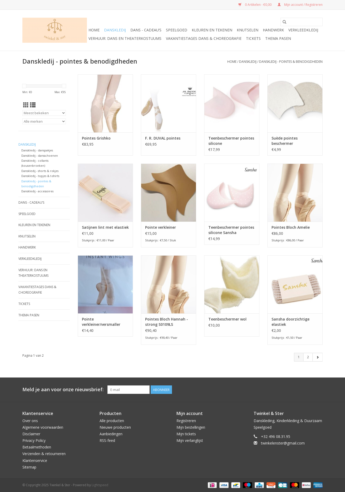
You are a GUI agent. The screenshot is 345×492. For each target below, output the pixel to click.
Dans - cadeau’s (145, 29)
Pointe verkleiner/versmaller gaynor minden (101, 322)
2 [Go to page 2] (308, 357)
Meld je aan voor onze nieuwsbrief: (63, 389)
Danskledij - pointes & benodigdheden (291, 61)
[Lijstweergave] (33, 105)
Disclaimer (31, 433)
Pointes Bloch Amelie (291, 227)
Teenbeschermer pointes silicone (231, 141)
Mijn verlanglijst (189, 440)
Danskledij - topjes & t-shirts (40, 176)
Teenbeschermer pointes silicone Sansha (231, 230)
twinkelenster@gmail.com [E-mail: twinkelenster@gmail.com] (283, 443)
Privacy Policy (34, 440)
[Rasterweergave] (26, 105)
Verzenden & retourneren (44, 453)
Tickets (253, 38)
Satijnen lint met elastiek (105, 227)
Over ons (30, 420)
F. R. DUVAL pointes (162, 138)
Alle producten (112, 420)
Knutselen (247, 29)
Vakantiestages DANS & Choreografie (204, 38)
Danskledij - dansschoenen (39, 155)
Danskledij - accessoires (37, 191)
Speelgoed (176, 29)
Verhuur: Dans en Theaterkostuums (124, 38)
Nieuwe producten (115, 427)
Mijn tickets (186, 433)
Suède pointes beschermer (285, 141)
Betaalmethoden (36, 447)
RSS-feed (107, 440)
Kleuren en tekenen (212, 29)
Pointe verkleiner (160, 227)
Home (94, 29)
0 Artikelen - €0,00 (255, 4)
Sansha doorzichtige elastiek (290, 322)
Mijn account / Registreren (300, 4)
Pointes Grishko (96, 138)
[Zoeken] (301, 22)
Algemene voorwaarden (42, 427)
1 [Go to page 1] (299, 357)
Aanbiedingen (111, 433)
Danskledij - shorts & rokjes (39, 171)
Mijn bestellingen (190, 427)
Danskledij (115, 29)
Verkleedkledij (303, 29)
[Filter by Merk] (44, 121)
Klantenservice (34, 460)
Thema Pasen (278, 38)
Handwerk (273, 29)
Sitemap (29, 467)
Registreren (186, 420)
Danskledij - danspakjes (37, 150)
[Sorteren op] (44, 113)
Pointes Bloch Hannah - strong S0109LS (166, 322)
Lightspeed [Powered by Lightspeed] (100, 485)
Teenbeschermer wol (227, 319)
